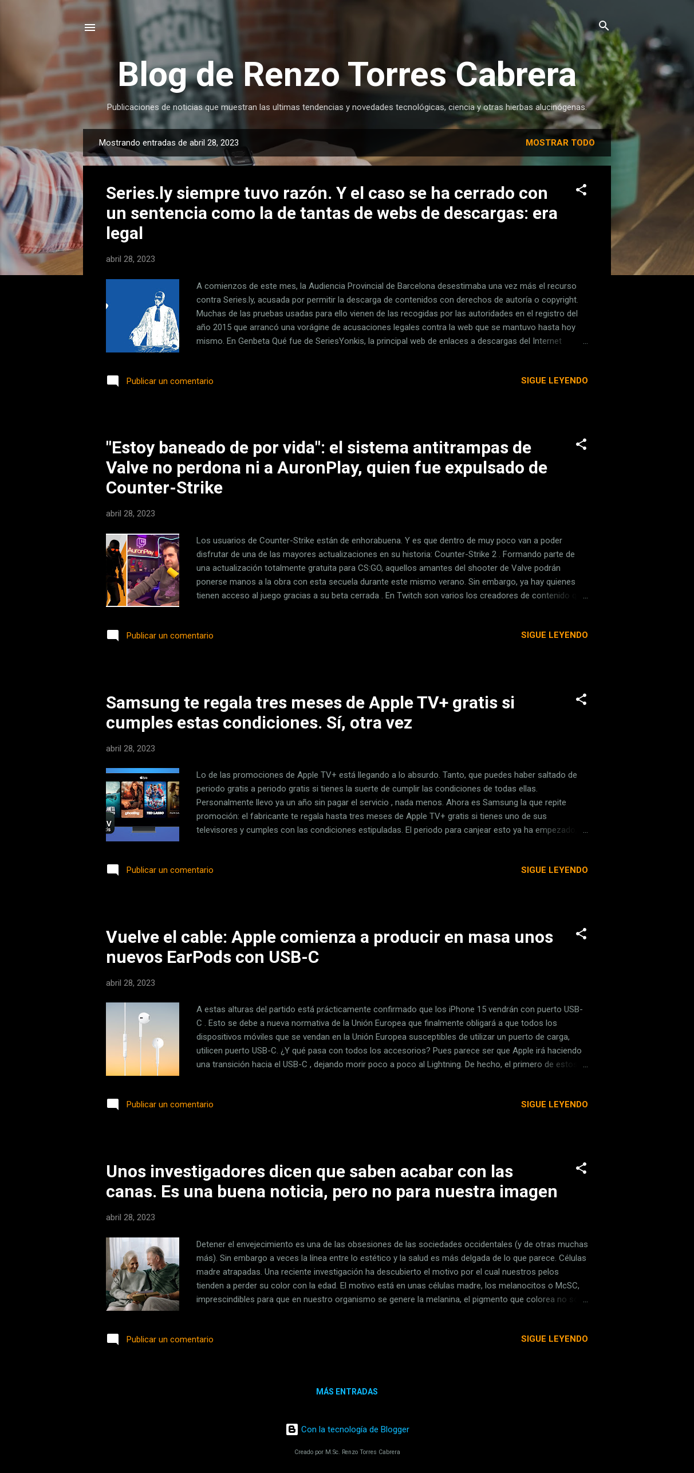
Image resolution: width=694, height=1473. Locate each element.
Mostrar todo (560, 143)
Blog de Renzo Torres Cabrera (347, 74)
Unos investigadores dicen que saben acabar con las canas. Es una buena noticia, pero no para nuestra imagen (332, 1181)
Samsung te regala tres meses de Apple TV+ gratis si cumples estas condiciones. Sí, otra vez (310, 712)
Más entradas (347, 1391)
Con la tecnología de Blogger (347, 1429)
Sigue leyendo (554, 380)
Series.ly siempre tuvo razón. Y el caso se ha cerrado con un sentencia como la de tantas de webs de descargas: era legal (332, 213)
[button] (581, 190)
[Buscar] (604, 27)
